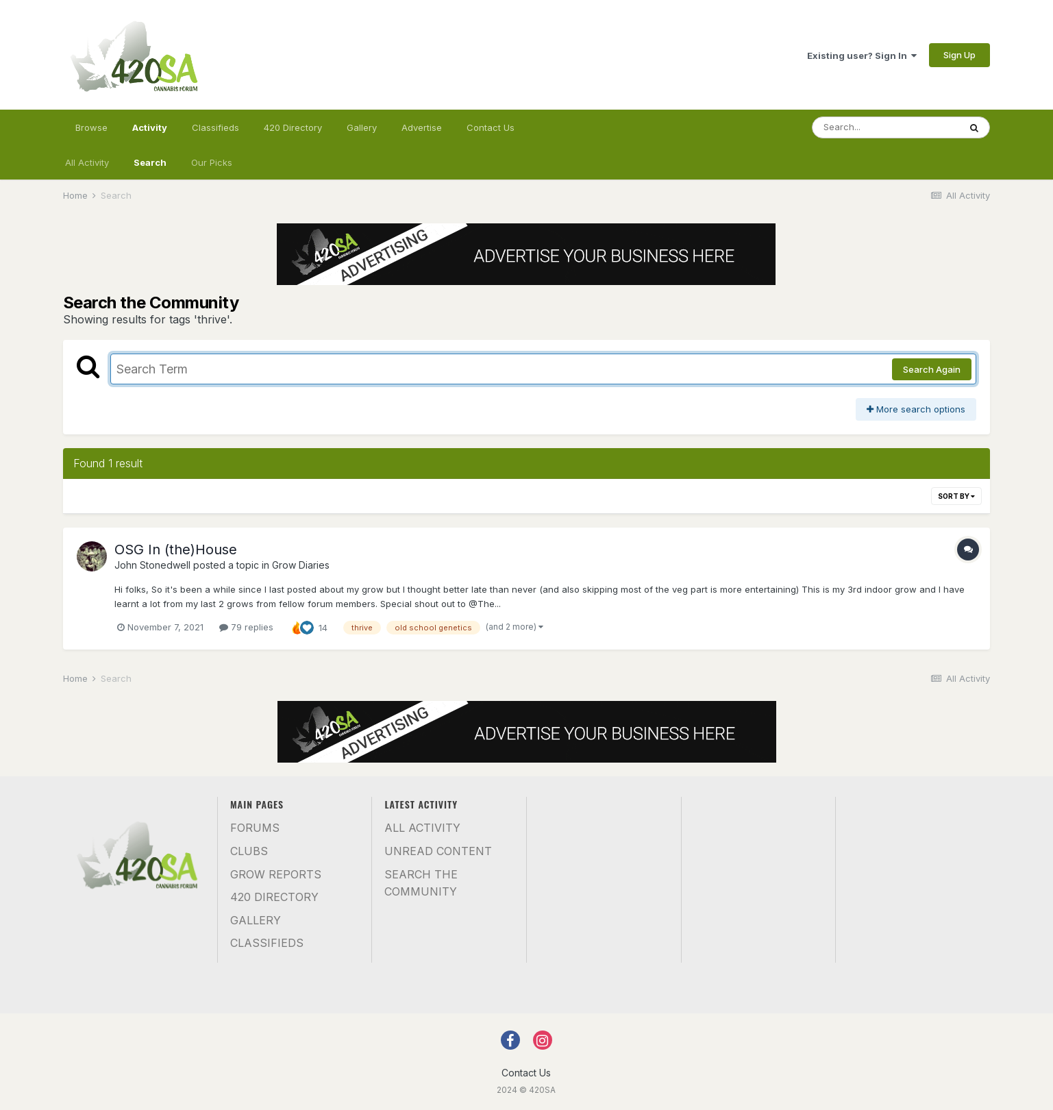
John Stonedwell (152, 565)
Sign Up (959, 54)
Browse (91, 127)
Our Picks (211, 162)
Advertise (421, 127)
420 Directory (293, 127)
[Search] (886, 127)
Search (150, 162)
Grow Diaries (301, 565)
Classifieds (215, 127)
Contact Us (491, 127)
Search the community (421, 883)
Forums (255, 828)
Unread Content (438, 851)
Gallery (362, 127)
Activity (149, 133)
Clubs (249, 851)
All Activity (87, 162)
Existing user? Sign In (862, 55)
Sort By (956, 496)
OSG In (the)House (175, 549)
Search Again (932, 369)
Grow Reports (275, 874)
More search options (916, 409)
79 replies (246, 626)
